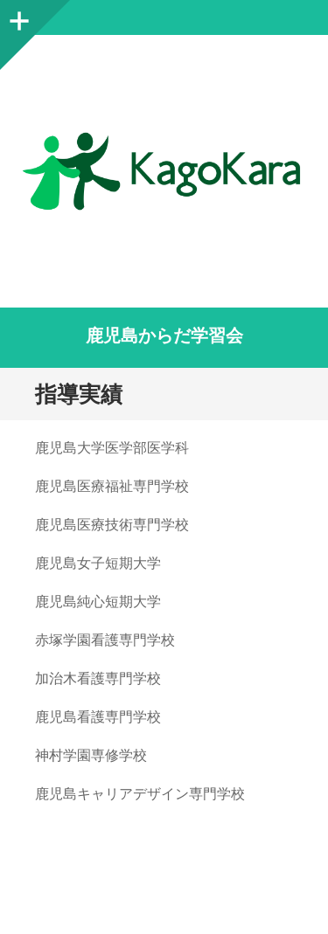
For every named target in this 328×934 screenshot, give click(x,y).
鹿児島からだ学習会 (164, 335)
